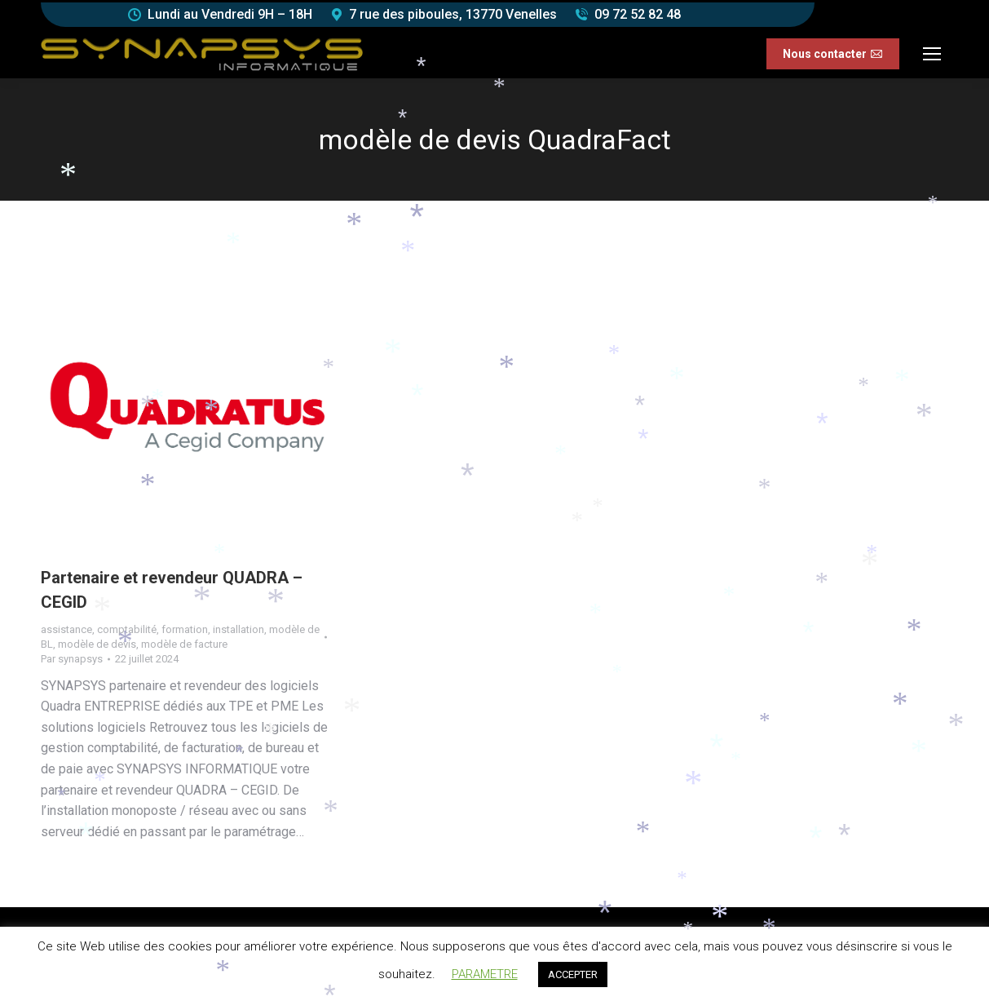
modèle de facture (184, 644)
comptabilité (127, 629)
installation (238, 629)
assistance (66, 629)
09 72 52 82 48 (637, 14)
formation (184, 629)
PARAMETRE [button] (485, 974)
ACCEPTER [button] (573, 974)
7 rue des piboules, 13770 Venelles (453, 14)
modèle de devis (97, 644)
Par (72, 659)
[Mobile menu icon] (932, 54)
